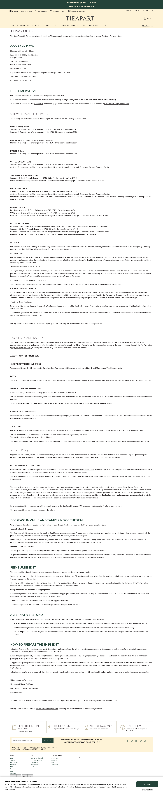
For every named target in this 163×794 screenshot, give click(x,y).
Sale (73, 25)
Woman (21, 25)
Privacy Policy (27, 747)
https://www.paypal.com (20, 348)
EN (13, 776)
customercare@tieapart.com (47, 323)
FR (24, 776)
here (109, 380)
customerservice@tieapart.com (116, 104)
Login (128, 11)
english (146, 11)
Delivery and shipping (37, 758)
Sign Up (136, 11)
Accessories (33, 25)
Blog (104, 25)
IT (19, 776)
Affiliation (54, 764)
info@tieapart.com (23, 64)
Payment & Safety (36, 760)
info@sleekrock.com (18, 68)
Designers (94, 25)
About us (54, 760)
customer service (76, 11)
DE (30, 776)
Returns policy (35, 764)
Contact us (38, 104)
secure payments (57, 11)
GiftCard (82, 25)
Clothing (46, 25)
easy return (41, 11)
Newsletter (55, 758)
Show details (147, 790)
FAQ (32, 767)
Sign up (47, 740)
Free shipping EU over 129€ (20, 11)
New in (65, 25)
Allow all (147, 784)
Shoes (56, 25)
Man (12, 25)
